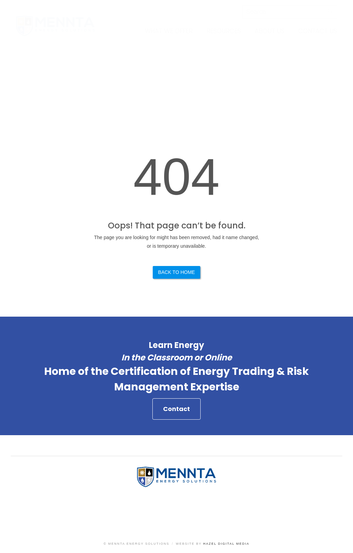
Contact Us (317, 31)
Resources (223, 31)
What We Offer (169, 31)
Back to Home (176, 272)
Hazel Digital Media (226, 543)
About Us (269, 31)
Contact (176, 411)
